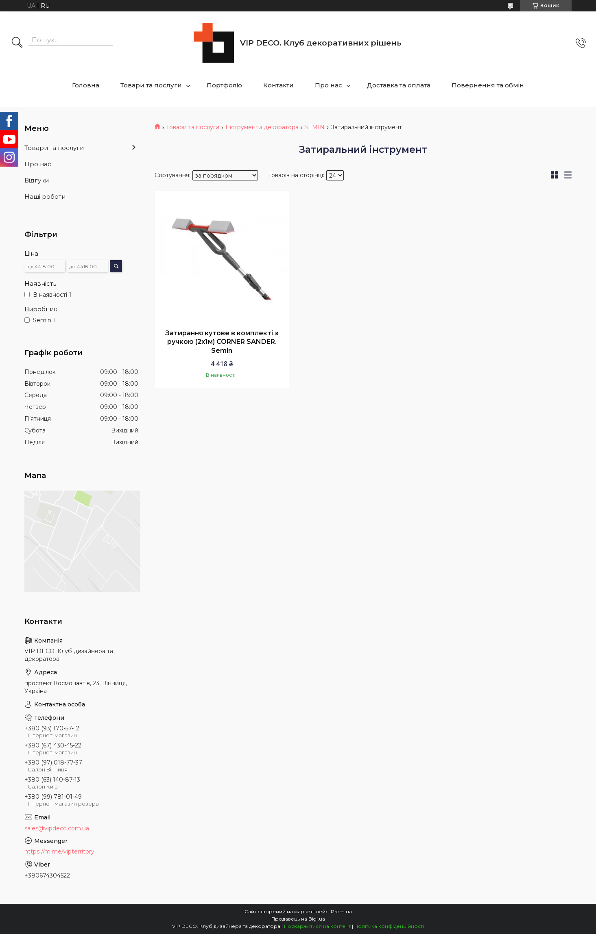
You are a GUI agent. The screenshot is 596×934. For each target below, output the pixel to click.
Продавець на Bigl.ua (298, 919)
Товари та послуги (151, 85)
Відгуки (36, 180)
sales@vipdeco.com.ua (56, 828)
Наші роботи (44, 196)
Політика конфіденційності (389, 926)
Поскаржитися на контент (317, 926)
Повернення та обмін (488, 85)
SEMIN (314, 127)
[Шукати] (17, 43)
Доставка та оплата (398, 85)
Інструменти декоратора (262, 127)
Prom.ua (341, 911)
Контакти (278, 85)
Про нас (328, 85)
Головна (85, 85)
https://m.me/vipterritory (59, 851)
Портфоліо (224, 85)
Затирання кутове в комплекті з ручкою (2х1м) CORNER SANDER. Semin (221, 341)
